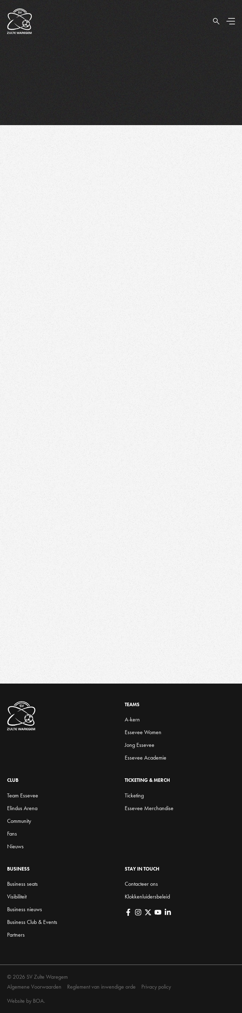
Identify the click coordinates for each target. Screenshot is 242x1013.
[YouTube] (157, 912)
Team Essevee (22, 795)
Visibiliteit (16, 896)
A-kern (132, 719)
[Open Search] (216, 21)
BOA (38, 1001)
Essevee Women (143, 732)
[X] (148, 912)
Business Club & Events (32, 922)
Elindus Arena (22, 808)
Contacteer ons (141, 884)
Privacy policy (156, 986)
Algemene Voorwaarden (34, 986)
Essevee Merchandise (149, 808)
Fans (12, 833)
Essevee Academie (145, 757)
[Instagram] (138, 912)
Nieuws (15, 846)
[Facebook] (128, 912)
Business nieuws (24, 909)
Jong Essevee (139, 745)
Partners (16, 934)
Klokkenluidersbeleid (147, 896)
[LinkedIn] (167, 912)
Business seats (22, 884)
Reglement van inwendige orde (101, 986)
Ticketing (134, 795)
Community (19, 821)
